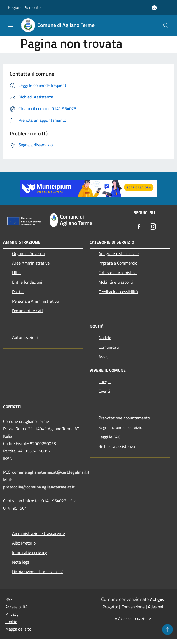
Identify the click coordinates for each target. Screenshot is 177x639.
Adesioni (155, 607)
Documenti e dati (27, 310)
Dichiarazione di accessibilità (37, 571)
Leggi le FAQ (110, 437)
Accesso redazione (134, 618)
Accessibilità (16, 607)
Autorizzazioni (25, 337)
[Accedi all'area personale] (154, 8)
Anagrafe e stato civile (119, 253)
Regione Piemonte (24, 7)
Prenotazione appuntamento (124, 418)
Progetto (110, 607)
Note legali (21, 562)
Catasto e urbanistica (118, 272)
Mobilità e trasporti (116, 282)
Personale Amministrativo (35, 301)
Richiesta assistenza (117, 446)
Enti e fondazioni (27, 282)
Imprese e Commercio (118, 263)
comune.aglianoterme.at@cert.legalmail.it (50, 472)
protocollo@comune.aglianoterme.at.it (39, 487)
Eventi (104, 391)
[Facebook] (139, 227)
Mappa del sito (18, 629)
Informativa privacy (29, 552)
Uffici (16, 272)
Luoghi (105, 381)
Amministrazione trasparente (38, 533)
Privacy (11, 614)
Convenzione (133, 607)
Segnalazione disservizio (120, 427)
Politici (18, 291)
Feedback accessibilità (118, 291)
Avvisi (104, 357)
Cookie (11, 621)
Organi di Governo (28, 253)
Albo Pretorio (24, 543)
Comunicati (109, 347)
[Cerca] (166, 25)
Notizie (105, 337)
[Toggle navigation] (10, 25)
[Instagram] (152, 227)
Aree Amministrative (31, 263)
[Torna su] (167, 629)
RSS (9, 599)
